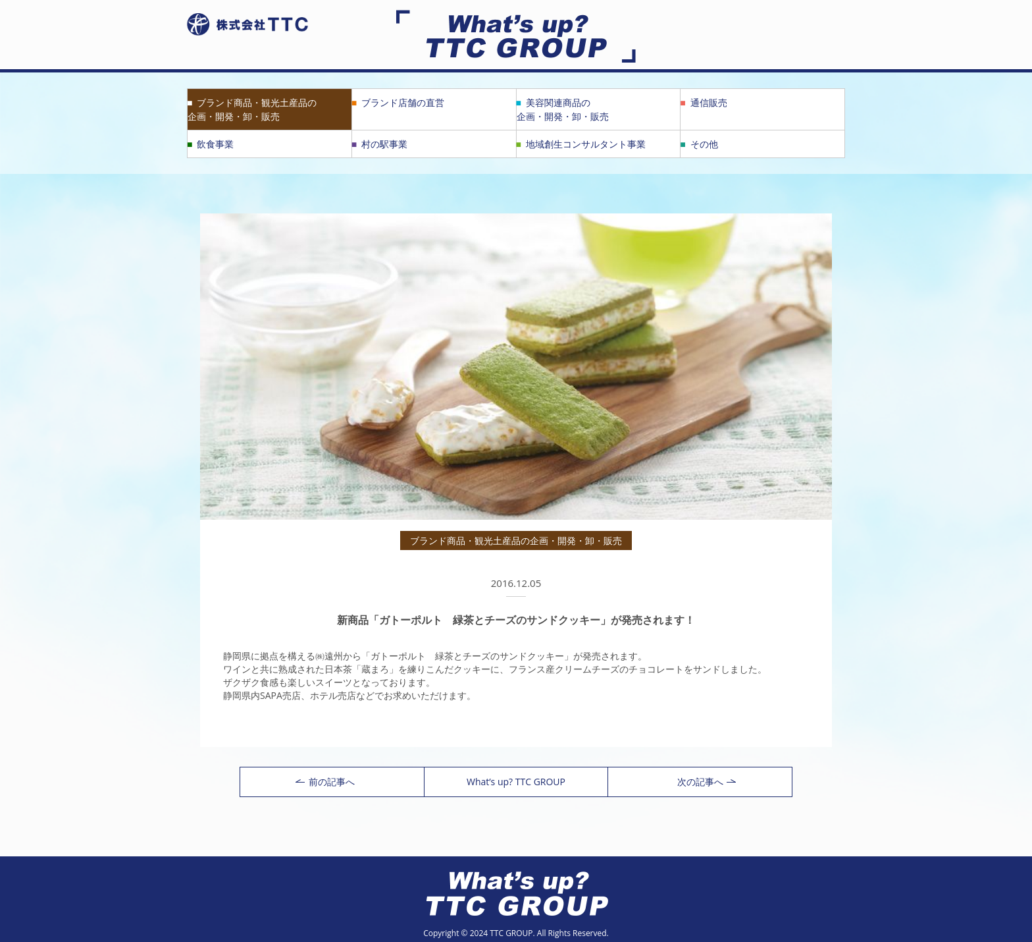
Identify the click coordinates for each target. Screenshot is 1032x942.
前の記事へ (325, 781)
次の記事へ (706, 781)
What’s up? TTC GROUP (516, 781)
